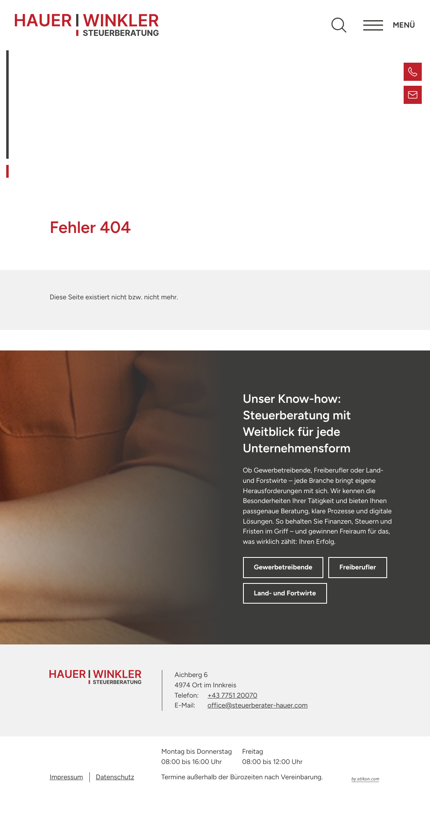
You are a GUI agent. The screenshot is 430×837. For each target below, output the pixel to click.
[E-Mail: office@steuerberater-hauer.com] (413, 95)
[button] (413, 72)
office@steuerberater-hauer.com (258, 745)
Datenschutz (115, 817)
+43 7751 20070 (232, 734)
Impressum (66, 817)
